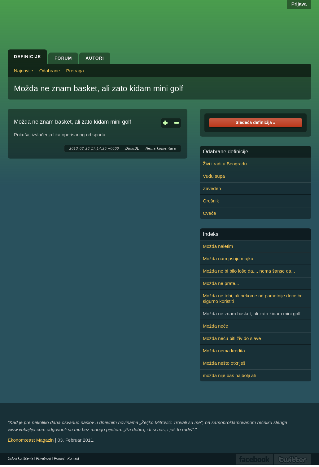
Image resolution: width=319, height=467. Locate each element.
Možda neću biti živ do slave (232, 338)
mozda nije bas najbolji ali (229, 375)
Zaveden (212, 188)
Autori (94, 58)
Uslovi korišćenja (20, 458)
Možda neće (215, 326)
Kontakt (73, 458)
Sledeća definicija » (255, 122)
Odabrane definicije (225, 152)
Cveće (209, 213)
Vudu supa (214, 176)
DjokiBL (132, 148)
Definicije (27, 56)
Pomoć (59, 458)
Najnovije (23, 70)
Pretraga (75, 70)
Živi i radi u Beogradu (225, 163)
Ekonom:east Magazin (31, 440)
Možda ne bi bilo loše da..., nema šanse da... (249, 271)
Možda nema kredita (224, 350)
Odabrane (49, 70)
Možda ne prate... (221, 283)
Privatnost (43, 458)
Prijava (299, 3)
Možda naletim (218, 246)
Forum (63, 58)
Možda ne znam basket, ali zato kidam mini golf (98, 88)
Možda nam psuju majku (228, 258)
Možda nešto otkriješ (224, 363)
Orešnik (211, 200)
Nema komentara (161, 148)
